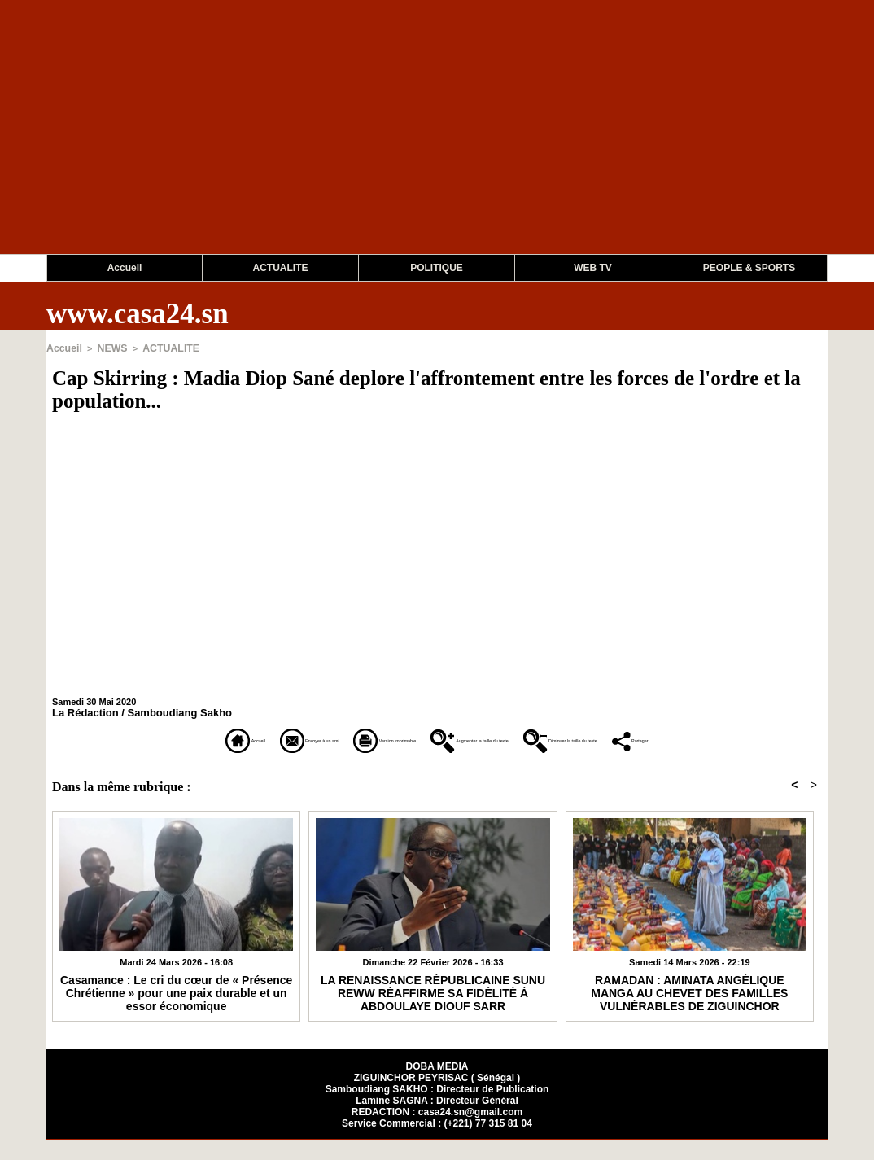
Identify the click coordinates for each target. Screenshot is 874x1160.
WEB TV (593, 268)
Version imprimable (351, 738)
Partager (437, 761)
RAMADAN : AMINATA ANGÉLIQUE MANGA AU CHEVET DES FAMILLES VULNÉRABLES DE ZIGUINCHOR (689, 1010)
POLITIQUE (436, 268)
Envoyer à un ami (203, 738)
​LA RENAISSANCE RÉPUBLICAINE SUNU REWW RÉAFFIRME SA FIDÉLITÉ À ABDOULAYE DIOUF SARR (433, 1010)
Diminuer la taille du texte (722, 738)
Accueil (124, 268)
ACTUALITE (280, 268)
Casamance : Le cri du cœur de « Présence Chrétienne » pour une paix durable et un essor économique (176, 1010)
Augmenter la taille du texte (527, 738)
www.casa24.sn (137, 314)
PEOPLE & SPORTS (749, 268)
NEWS (107, 347)
